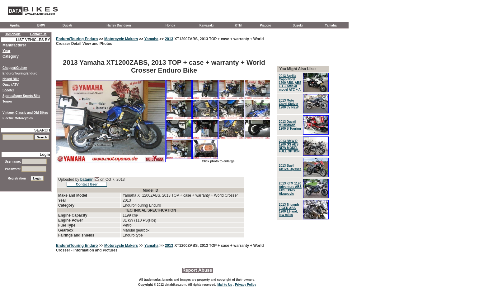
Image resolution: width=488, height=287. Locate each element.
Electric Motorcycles (17, 118)
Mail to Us (224, 284)
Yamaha (331, 25)
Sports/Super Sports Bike (21, 96)
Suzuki (298, 25)
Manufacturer (14, 45)
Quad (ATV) (10, 84)
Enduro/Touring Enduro (77, 39)
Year (6, 51)
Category (10, 56)
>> (101, 39)
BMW (41, 25)
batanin (87, 179)
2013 (169, 39)
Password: (25, 169)
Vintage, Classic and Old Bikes (25, 112)
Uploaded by (69, 179)
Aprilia (15, 25)
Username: (25, 161)
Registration (17, 178)
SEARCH (42, 130)
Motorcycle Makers (121, 39)
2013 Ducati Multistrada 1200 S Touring (290, 125)
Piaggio (265, 25)
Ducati (67, 25)
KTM (238, 25)
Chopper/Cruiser (14, 67)
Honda (170, 25)
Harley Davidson (118, 25)
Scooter (8, 90)
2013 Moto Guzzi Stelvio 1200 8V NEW (288, 104)
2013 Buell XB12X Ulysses (290, 167)
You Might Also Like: (297, 69)
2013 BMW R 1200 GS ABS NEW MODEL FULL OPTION (289, 146)
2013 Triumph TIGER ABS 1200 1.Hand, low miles (289, 210)
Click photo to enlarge (218, 161)
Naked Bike (10, 79)
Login (45, 154)
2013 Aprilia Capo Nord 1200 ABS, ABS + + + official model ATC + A (290, 82)
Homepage (13, 34)
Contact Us (38, 34)
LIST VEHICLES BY (33, 40)
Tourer (7, 101)
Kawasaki (206, 25)
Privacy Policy (245, 284)
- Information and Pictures (94, 250)
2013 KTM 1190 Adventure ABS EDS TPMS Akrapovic (290, 188)
